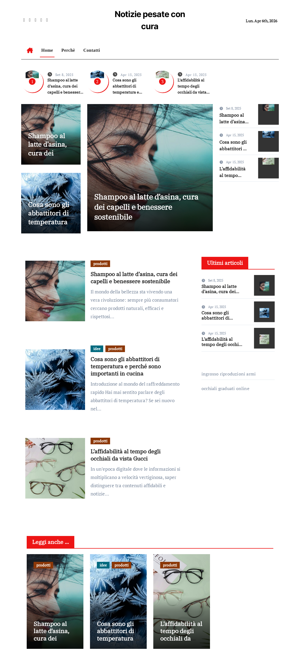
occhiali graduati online (225, 388)
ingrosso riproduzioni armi (228, 374)
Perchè (68, 50)
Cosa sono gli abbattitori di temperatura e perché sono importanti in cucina (50, 226)
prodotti (100, 263)
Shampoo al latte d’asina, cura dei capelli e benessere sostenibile (47, 157)
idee (96, 348)
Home (47, 50)
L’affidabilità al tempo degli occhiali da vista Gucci (125, 455)
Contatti (91, 50)
